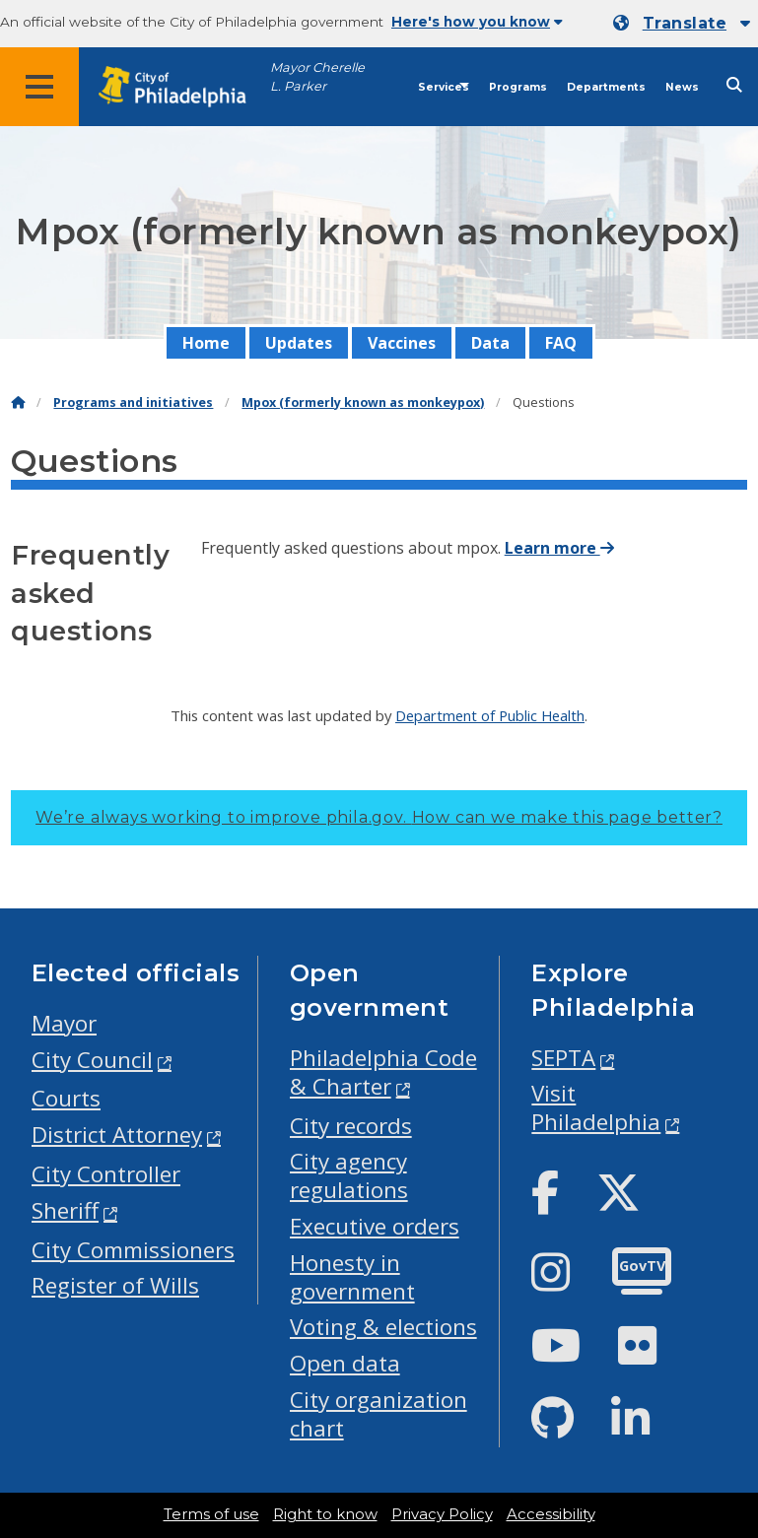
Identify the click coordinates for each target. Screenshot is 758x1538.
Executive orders (374, 1226)
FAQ (561, 343)
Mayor (64, 1023)
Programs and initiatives (133, 402)
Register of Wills (115, 1285)
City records (351, 1125)
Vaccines (402, 343)
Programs (518, 87)
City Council (92, 1059)
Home (206, 343)
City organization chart (378, 1413)
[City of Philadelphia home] (182, 87)
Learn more (559, 548)
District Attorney (117, 1134)
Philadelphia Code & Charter (383, 1072)
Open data (345, 1363)
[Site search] (734, 85)
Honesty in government (352, 1276)
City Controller (106, 1174)
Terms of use (211, 1514)
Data (490, 343)
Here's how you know (477, 22)
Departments (606, 87)
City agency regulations (349, 1175)
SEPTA (563, 1057)
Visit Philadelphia (595, 1107)
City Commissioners (133, 1250)
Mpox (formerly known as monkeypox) (362, 402)
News (682, 87)
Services (443, 87)
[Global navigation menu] (39, 86)
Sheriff (65, 1210)
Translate (684, 23)
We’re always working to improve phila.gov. (379, 817)
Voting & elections (383, 1326)
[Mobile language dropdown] (681, 23)
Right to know (325, 1514)
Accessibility (551, 1514)
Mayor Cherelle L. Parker (317, 77)
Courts (66, 1098)
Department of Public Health (490, 715)
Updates (298, 343)
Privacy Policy (442, 1514)
